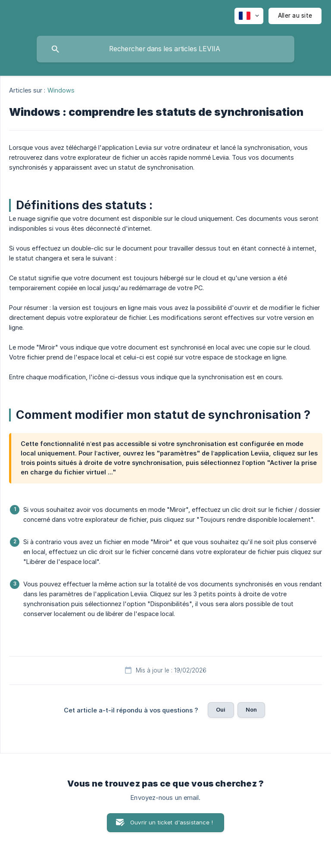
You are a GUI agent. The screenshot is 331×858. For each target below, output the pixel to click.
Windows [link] (61, 90)
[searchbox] (165, 49)
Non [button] (251, 709)
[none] (248, 16)
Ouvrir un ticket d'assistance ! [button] (171, 822)
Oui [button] (220, 709)
